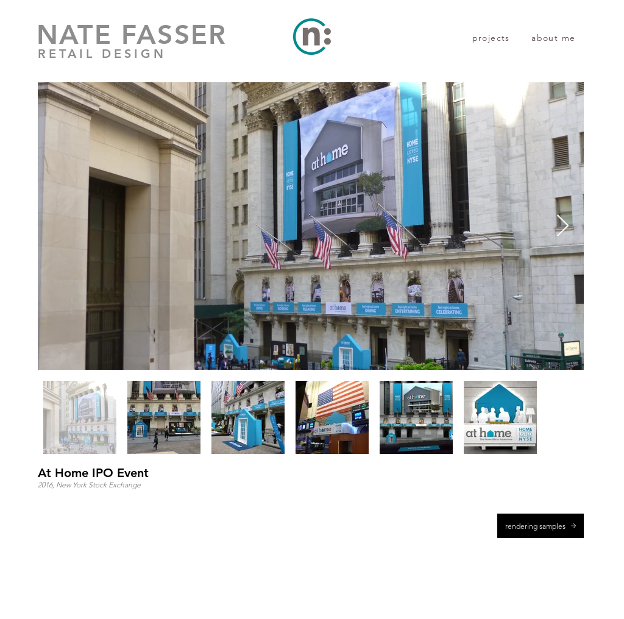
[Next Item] (563, 226)
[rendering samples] (540, 526)
